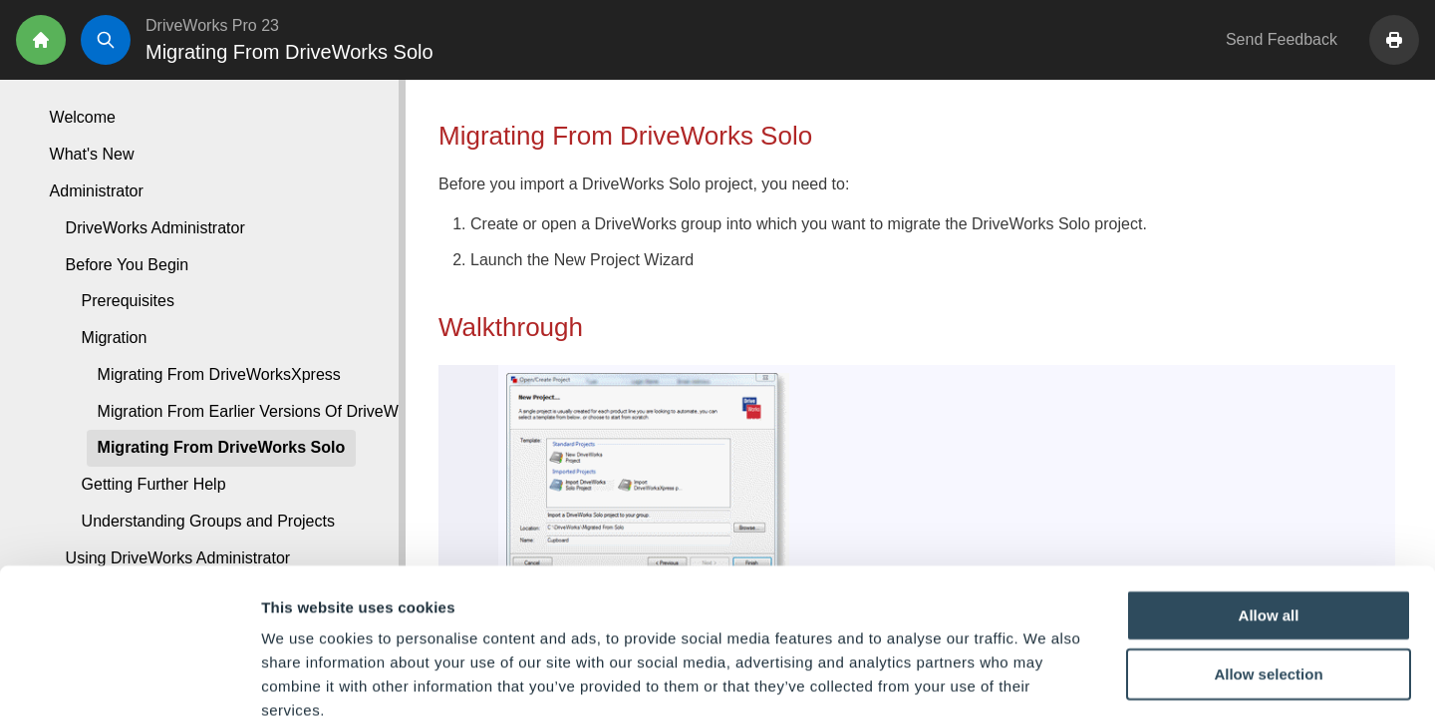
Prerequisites (128, 300)
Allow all (1269, 503)
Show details (1046, 678)
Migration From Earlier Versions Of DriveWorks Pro (278, 411)
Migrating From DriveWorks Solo (222, 447)
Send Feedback (1281, 39)
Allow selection (1268, 562)
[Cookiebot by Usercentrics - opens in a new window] (129, 679)
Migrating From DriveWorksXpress (219, 374)
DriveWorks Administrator (155, 227)
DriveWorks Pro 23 (212, 25)
